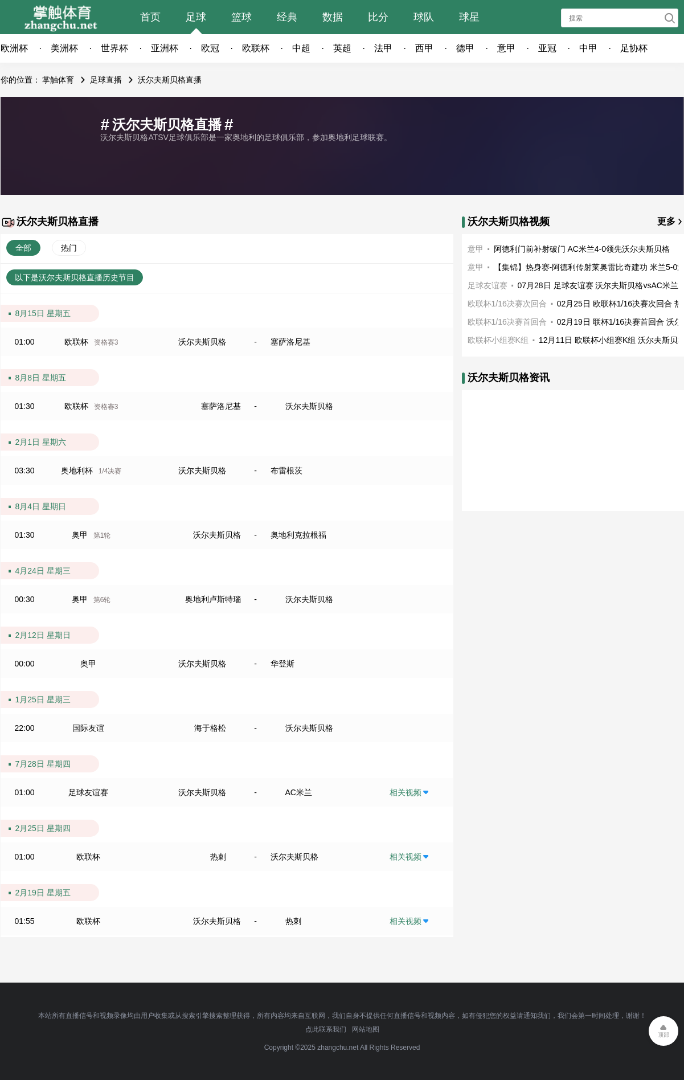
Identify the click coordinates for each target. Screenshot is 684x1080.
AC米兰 (298, 792)
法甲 (383, 48)
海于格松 (210, 728)
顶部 (663, 1035)
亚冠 (547, 48)
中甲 (588, 48)
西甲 (424, 48)
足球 (196, 17)
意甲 (506, 48)
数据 (332, 17)
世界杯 (114, 48)
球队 (423, 17)
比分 (378, 17)
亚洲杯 (164, 48)
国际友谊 (88, 728)
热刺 (218, 856)
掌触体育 (58, 79)
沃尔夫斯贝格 (202, 341)
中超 (301, 48)
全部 (23, 247)
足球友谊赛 (88, 792)
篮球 (241, 17)
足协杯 (634, 48)
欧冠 (210, 48)
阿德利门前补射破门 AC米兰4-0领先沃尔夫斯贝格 (582, 248)
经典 (287, 17)
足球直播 (106, 79)
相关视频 (405, 792)
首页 (150, 17)
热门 (69, 247)
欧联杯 (255, 48)
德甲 (465, 48)
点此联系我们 (325, 1029)
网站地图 (365, 1029)
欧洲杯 (14, 48)
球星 (469, 17)
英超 (342, 48)
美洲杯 (64, 48)
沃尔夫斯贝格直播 (170, 79)
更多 (666, 221)
